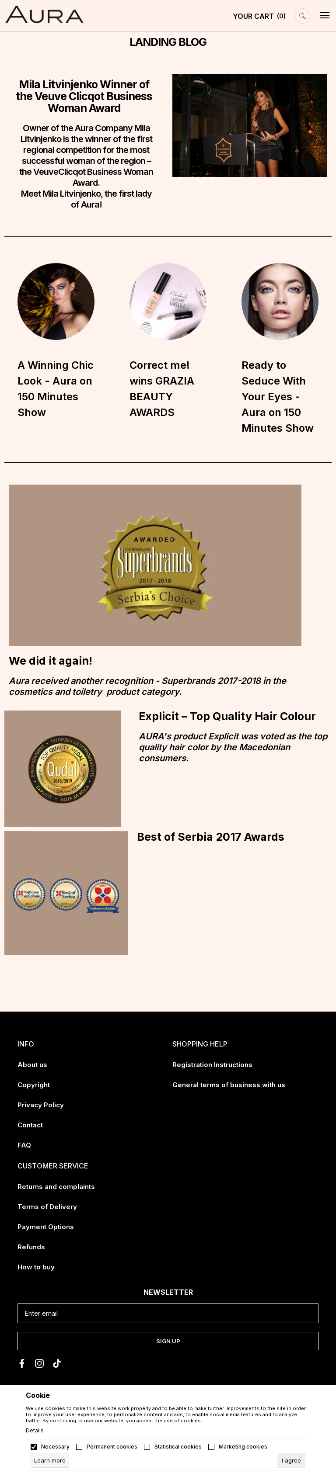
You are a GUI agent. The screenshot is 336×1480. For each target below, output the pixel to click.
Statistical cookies (178, 1446)
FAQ (24, 1145)
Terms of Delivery (47, 1207)
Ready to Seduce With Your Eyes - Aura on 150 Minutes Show (278, 396)
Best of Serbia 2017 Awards (210, 836)
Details (35, 1430)
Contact (30, 1125)
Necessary (55, 1446)
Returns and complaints (56, 1186)
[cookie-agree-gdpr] (291, 1460)
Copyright (34, 1085)
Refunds (31, 1247)
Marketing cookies (243, 1446)
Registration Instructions (212, 1065)
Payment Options (46, 1227)
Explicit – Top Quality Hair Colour (227, 716)
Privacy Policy (41, 1105)
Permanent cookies (112, 1446)
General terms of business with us (228, 1085)
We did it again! (50, 660)
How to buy (36, 1267)
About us (32, 1065)
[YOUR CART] (259, 16)
